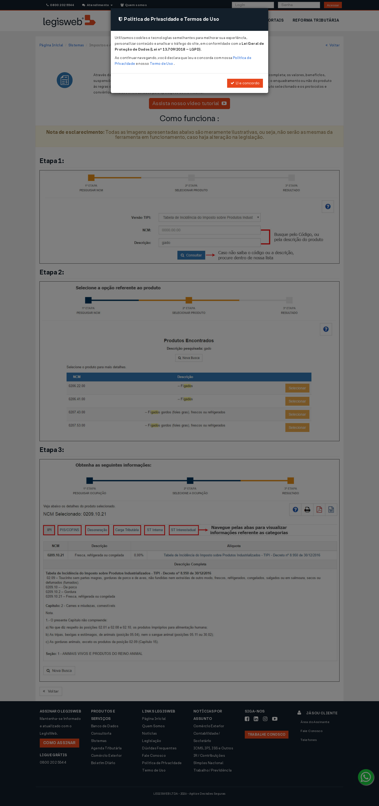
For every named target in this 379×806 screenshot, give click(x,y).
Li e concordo (245, 83)
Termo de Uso (162, 63)
